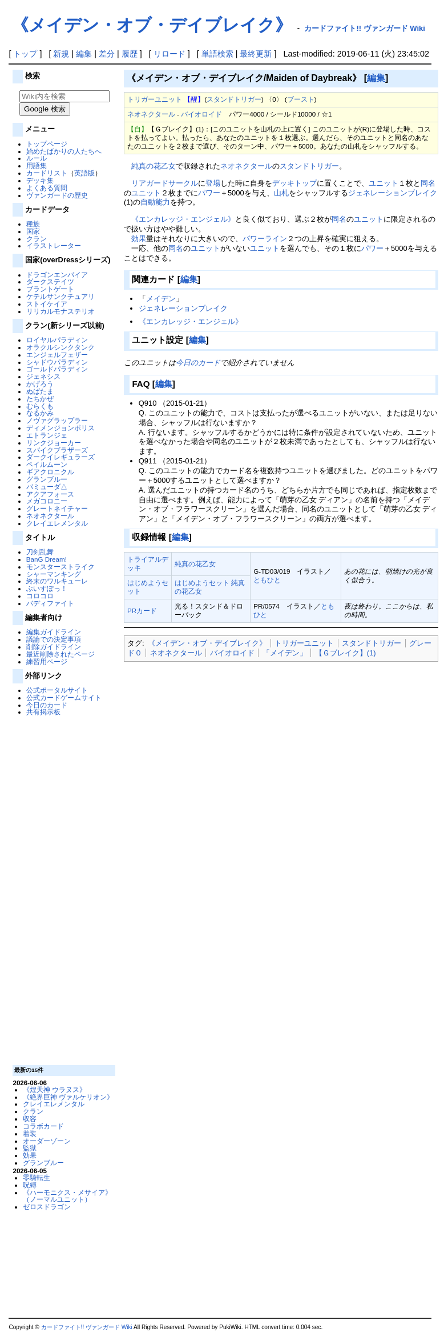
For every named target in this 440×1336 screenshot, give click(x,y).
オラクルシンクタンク (60, 347)
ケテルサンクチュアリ (60, 296)
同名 (428, 183)
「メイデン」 (285, 653)
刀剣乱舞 (40, 551)
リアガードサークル (164, 183)
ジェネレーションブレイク (392, 193)
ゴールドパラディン (57, 369)
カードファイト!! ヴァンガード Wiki (364, 28)
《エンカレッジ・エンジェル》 (183, 219)
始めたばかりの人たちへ (64, 151)
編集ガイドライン (53, 631)
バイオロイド (201, 114)
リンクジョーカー (53, 442)
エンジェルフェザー (57, 354)
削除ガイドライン (53, 646)
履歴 (130, 53)
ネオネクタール (50, 515)
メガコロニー (46, 501)
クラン (36, 238)
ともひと (267, 579)
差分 (107, 53)
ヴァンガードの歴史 (57, 195)
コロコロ (40, 595)
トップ (25, 53)
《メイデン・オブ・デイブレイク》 (151, 24)
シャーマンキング (53, 574)
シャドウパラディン (57, 362)
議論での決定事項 (53, 639)
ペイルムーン (46, 464)
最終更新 (256, 53)
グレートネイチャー (57, 508)
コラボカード (43, 1126)
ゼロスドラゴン (47, 1206)
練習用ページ (46, 661)
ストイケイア (46, 303)
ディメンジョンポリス (60, 427)
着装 (30, 1133)
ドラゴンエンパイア (57, 274)
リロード (169, 53)
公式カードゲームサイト (64, 697)
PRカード (142, 610)
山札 (281, 193)
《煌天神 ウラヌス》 (54, 1089)
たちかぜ (40, 398)
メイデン (161, 298)
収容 (30, 1118)
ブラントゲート (50, 289)
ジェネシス (43, 376)
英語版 (84, 173)
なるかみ (40, 413)
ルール (36, 158)
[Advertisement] (62, 889)
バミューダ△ (46, 486)
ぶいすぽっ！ (46, 588)
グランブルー (46, 479)
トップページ (46, 143)
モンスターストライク (60, 566)
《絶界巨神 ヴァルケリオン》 (68, 1097)
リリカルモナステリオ (60, 311)
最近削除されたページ (60, 654)
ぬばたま (40, 391)
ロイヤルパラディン (57, 339)
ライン (276, 238)
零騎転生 (36, 1177)
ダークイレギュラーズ (60, 457)
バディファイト (50, 603)
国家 (33, 231)
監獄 (30, 1147)
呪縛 (30, 1185)
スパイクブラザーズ (57, 450)
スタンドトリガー (234, 99)
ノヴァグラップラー (57, 420)
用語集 (36, 165)
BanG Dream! (46, 559)
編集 (84, 53)
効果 (30, 1155)
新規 (61, 53)
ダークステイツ (50, 281)
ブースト (300, 99)
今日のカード (46, 705)
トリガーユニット (154, 99)
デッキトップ (294, 183)
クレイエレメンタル (57, 523)
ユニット (383, 183)
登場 (212, 183)
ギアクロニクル (50, 471)
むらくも (40, 406)
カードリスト (46, 173)
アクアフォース (50, 494)
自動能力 (155, 202)
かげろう (40, 383)
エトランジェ (46, 435)
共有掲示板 (43, 711)
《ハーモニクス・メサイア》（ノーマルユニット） (67, 1196)
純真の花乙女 (153, 166)
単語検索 (217, 53)
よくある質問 (46, 187)
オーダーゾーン (47, 1141)
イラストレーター (53, 245)
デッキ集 (40, 180)
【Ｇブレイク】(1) (345, 653)
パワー (209, 193)
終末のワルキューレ (57, 581)
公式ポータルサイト (57, 690)
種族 (33, 223)
